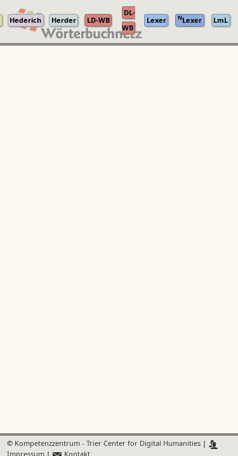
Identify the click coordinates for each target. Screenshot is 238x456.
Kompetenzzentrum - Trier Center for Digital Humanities (108, 444)
